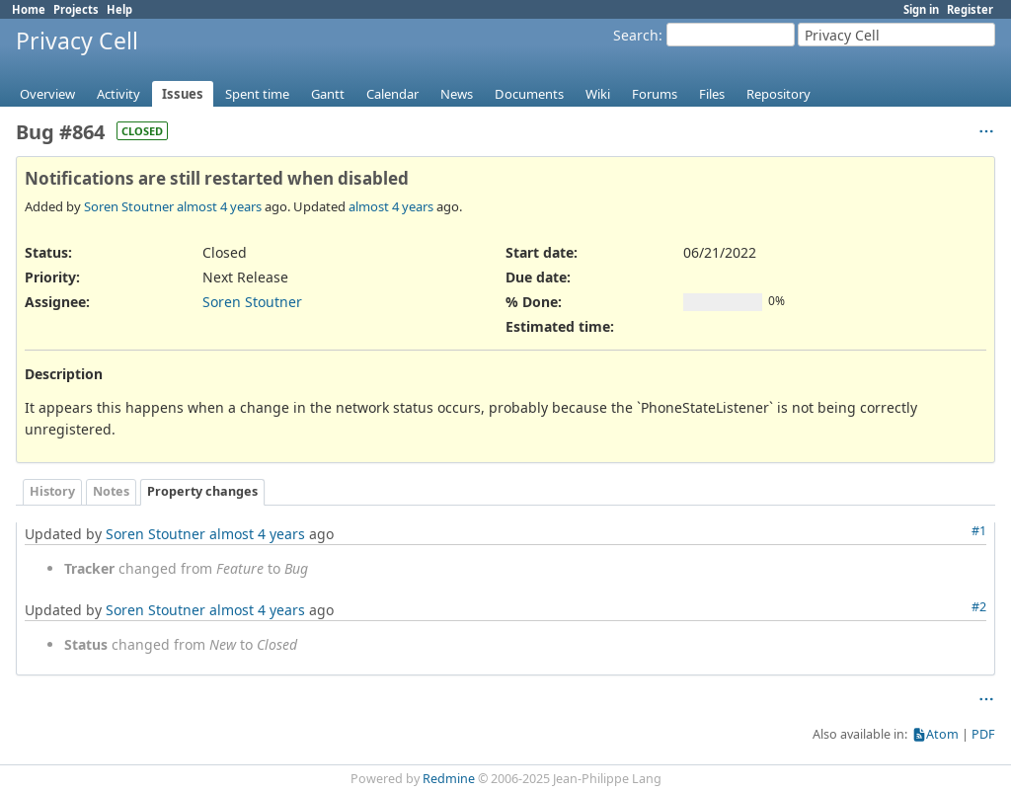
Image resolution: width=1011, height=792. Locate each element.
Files (712, 94)
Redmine (449, 778)
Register (970, 9)
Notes (111, 491)
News (456, 94)
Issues (182, 94)
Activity (118, 94)
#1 (979, 530)
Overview (47, 94)
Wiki (597, 94)
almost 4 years (219, 206)
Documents (529, 94)
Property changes (202, 491)
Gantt (328, 94)
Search (636, 35)
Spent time (257, 94)
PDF (983, 734)
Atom (942, 734)
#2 (979, 606)
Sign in (921, 9)
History (52, 491)
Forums (654, 94)
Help (119, 9)
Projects (76, 9)
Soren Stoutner (129, 206)
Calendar (392, 94)
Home (28, 9)
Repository (778, 94)
